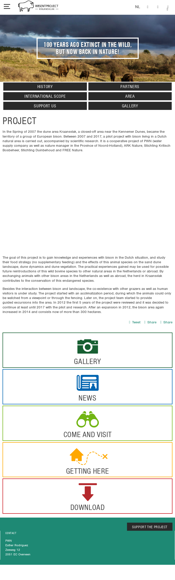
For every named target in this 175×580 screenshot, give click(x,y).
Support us (45, 106)
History (45, 86)
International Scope (45, 96)
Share (150, 322)
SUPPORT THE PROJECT (149, 527)
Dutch (137, 7)
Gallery (130, 106)
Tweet (134, 322)
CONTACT (10, 533)
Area (130, 96)
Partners (129, 86)
